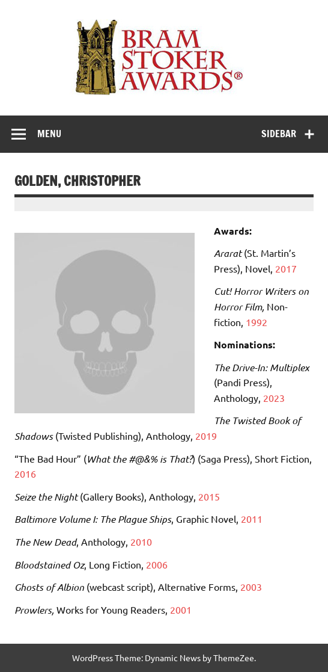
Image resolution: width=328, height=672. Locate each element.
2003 (251, 587)
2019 (206, 436)
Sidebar (278, 133)
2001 (181, 609)
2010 (141, 541)
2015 (209, 496)
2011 (252, 519)
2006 (157, 564)
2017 (286, 268)
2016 (25, 473)
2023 (274, 398)
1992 (256, 322)
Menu (49, 133)
